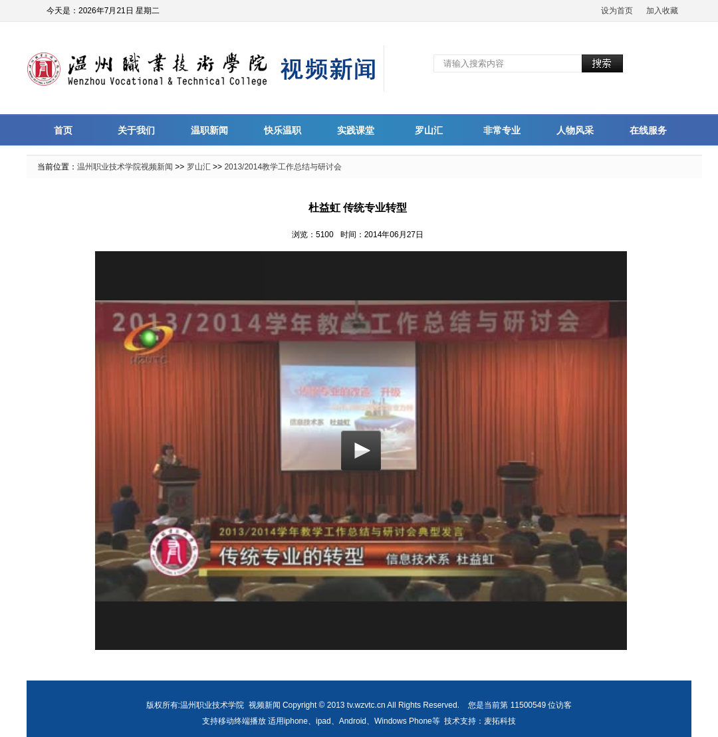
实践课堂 (355, 130)
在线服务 (648, 130)
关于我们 (136, 130)
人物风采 (575, 130)
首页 (63, 130)
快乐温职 (282, 130)
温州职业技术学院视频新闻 (125, 166)
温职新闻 (209, 130)
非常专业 (502, 130)
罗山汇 (429, 130)
